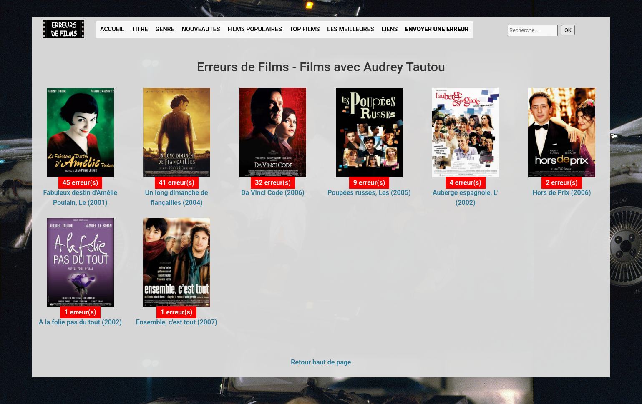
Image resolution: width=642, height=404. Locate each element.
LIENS (389, 29)
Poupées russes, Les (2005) (368, 193)
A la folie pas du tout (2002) (80, 322)
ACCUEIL (112, 29)
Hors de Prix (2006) (562, 193)
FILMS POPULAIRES (254, 29)
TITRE (140, 29)
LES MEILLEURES (350, 29)
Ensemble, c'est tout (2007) (176, 322)
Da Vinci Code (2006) (273, 193)
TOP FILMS (305, 29)
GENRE (164, 29)
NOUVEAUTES (201, 29)
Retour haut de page (321, 362)
